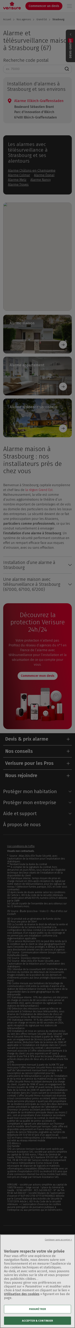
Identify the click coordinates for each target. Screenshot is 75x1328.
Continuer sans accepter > (58, 1244)
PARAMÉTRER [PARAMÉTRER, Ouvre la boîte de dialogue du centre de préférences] (37, 1313)
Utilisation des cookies (21, 1299)
